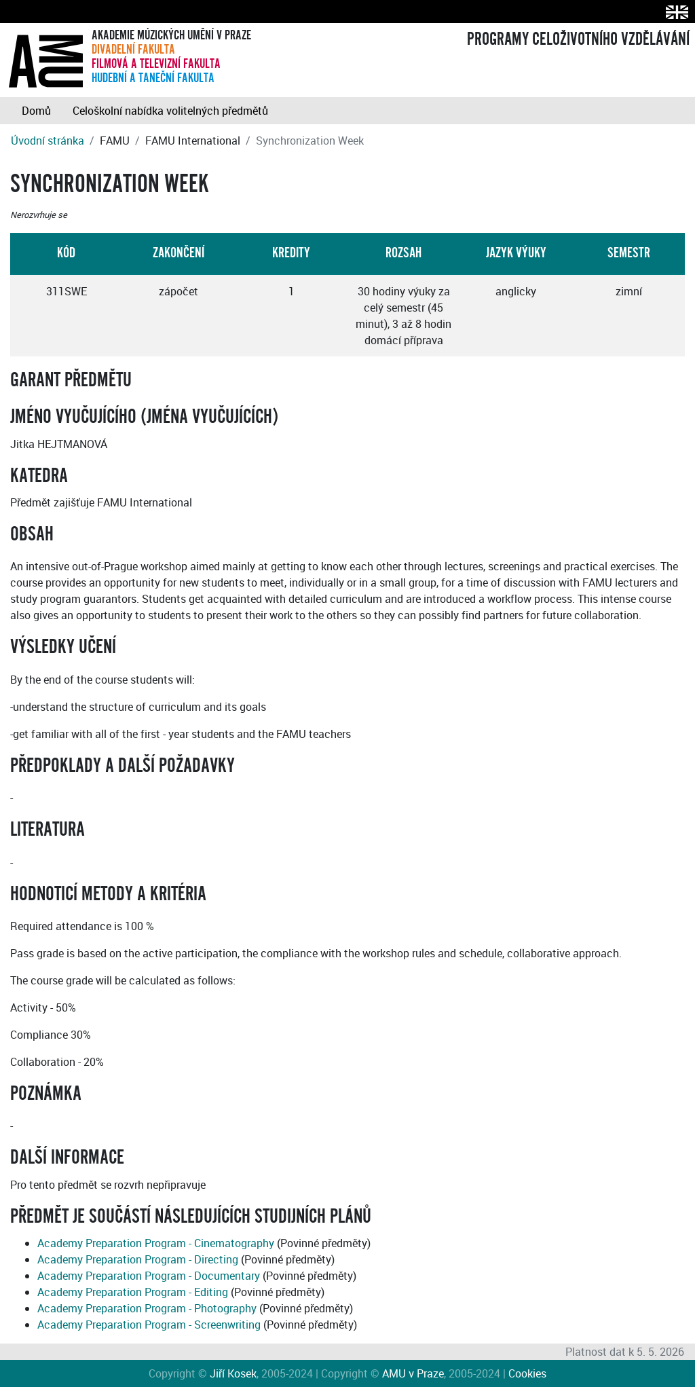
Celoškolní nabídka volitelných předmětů (170, 110)
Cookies (527, 1373)
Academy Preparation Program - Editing (132, 1291)
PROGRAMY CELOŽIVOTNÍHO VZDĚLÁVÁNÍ (578, 39)
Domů (36, 110)
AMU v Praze (413, 1373)
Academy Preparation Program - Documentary (148, 1275)
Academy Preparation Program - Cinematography (155, 1243)
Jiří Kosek (233, 1373)
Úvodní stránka (47, 140)
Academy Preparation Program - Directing (137, 1259)
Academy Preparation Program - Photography (147, 1308)
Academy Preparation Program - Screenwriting (149, 1324)
